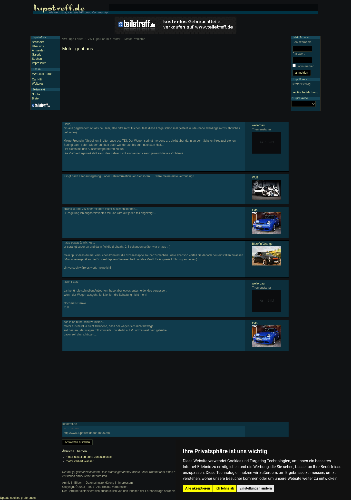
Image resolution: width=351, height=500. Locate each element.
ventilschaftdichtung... (306, 92)
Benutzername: (302, 42)
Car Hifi (37, 79)
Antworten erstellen (77, 442)
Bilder (78, 482)
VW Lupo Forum (42, 74)
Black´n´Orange (262, 243)
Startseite (38, 42)
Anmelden (38, 50)
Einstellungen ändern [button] (256, 488)
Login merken (305, 66)
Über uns (38, 46)
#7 (65, 428)
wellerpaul (258, 125)
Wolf (255, 177)
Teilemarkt (39, 89)
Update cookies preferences (18, 498)
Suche (36, 94)
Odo (255, 210)
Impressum (39, 63)
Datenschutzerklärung (100, 482)
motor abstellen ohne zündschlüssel (89, 457)
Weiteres (37, 83)
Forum (36, 69)
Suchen (37, 58)
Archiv (66, 482)
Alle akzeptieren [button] (197, 488)
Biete (35, 98)
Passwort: (298, 53)
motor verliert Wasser (80, 461)
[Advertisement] (175, 88)
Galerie (36, 54)
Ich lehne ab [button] (224, 488)
